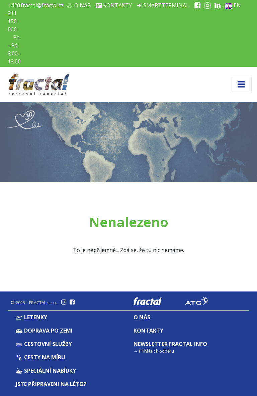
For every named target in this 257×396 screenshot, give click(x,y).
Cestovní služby (44, 344)
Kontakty (114, 5)
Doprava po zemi (44, 330)
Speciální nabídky (46, 370)
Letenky (31, 317)
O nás (79, 5)
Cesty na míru (40, 357)
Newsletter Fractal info (170, 344)
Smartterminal (163, 5)
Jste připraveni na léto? (51, 384)
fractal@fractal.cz (42, 5)
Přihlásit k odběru (156, 351)
